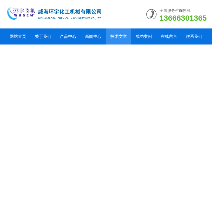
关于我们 (43, 36)
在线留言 (169, 36)
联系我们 (194, 36)
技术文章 (118, 36)
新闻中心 (93, 36)
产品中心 (68, 36)
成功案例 (144, 36)
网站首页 (18, 36)
